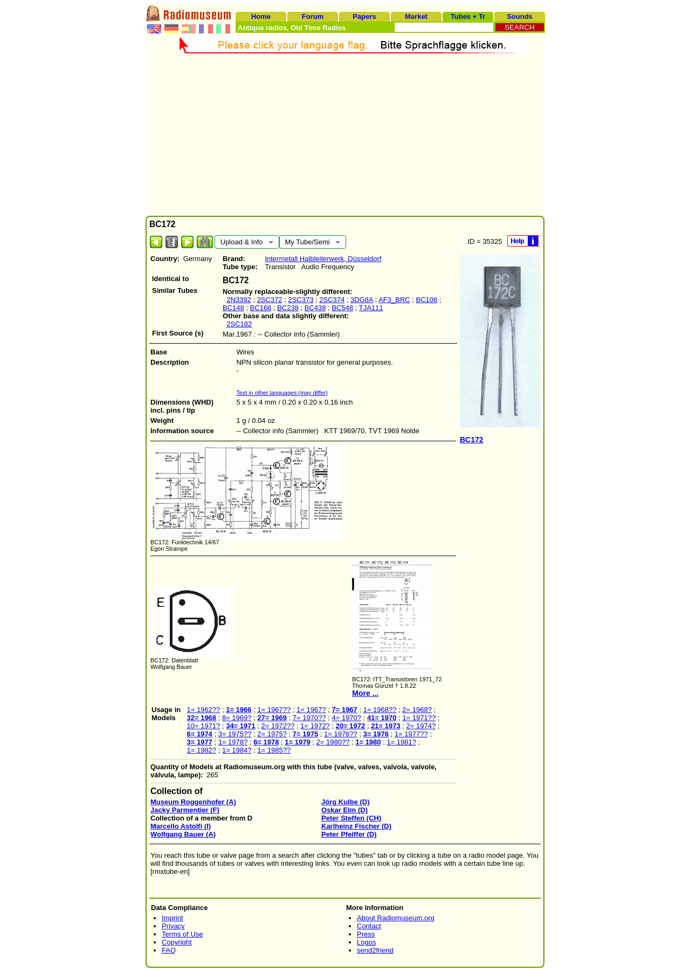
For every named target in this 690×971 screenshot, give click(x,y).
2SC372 (269, 300)
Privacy (173, 926)
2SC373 (300, 300)
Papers (364, 16)
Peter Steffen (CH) (351, 818)
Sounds (520, 16)
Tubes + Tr (468, 16)
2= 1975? (272, 734)
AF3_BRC (394, 300)
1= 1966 (238, 710)
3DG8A (361, 300)
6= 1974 (199, 734)
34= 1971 (241, 726)
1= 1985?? (274, 750)
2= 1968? (417, 710)
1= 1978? (233, 742)
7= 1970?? (309, 718)
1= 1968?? (380, 710)
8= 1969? (237, 718)
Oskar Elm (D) (344, 810)
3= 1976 (376, 734)
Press (366, 934)
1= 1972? (315, 726)
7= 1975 (305, 734)
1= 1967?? (274, 710)
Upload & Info (244, 243)
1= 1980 (368, 742)
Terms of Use (182, 934)
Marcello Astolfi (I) (180, 826)
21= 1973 (386, 726)
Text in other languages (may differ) (282, 392)
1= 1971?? (419, 718)
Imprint (172, 918)
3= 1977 (199, 742)
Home (261, 16)
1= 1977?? (411, 734)
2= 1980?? (333, 742)
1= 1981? (401, 742)
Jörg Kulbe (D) (345, 802)
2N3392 (238, 300)
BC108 (427, 300)
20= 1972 (350, 726)
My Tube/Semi (309, 243)
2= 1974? (421, 726)
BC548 (342, 308)
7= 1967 (344, 710)
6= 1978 (266, 742)
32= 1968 (201, 718)
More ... (365, 693)
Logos (366, 942)
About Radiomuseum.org (395, 918)
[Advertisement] (345, 134)
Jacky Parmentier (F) (184, 810)
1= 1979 (297, 742)
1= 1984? (237, 750)
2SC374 (331, 300)
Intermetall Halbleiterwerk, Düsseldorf (323, 259)
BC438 (315, 308)
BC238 (288, 308)
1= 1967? (311, 710)
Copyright (177, 942)
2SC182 (239, 324)
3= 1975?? (235, 734)
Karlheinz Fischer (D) (356, 826)
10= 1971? (203, 726)
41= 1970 (382, 718)
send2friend (375, 950)
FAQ (169, 950)
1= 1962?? (203, 710)
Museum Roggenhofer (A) (193, 802)
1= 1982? (201, 750)
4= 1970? (346, 718)
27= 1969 (272, 718)
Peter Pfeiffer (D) (349, 834)
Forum (312, 16)
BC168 (261, 308)
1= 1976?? (340, 734)
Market (416, 16)
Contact (369, 926)
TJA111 (371, 308)
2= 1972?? (278, 726)
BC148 (233, 308)
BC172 (472, 439)
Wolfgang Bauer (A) (183, 834)
